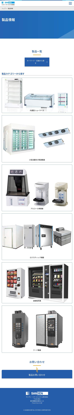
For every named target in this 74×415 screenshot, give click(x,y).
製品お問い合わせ (37, 375)
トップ (4, 8)
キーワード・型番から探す (35, 62)
